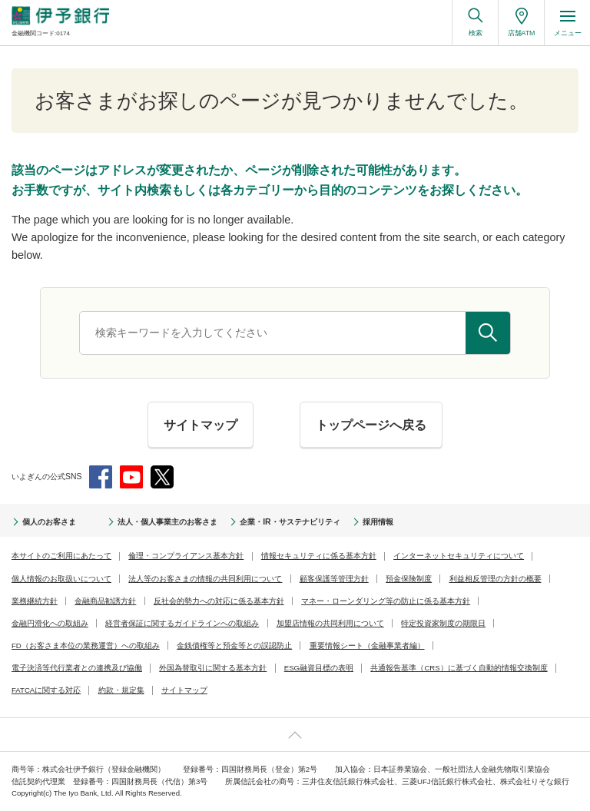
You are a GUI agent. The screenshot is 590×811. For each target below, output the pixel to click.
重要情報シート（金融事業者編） (367, 645)
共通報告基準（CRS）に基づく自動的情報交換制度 (458, 668)
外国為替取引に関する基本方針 (213, 668)
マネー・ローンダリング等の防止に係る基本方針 (385, 601)
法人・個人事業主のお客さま (167, 522)
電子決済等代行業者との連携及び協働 (77, 668)
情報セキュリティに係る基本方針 (318, 555)
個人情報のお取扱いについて (61, 578)
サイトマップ (184, 690)
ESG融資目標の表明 (318, 668)
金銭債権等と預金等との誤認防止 (234, 645)
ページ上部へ (295, 734)
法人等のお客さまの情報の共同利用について (205, 578)
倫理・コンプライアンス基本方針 (186, 555)
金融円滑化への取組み (50, 623)
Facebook (100, 476)
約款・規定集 (121, 690)
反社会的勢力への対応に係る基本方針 (219, 601)
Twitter (162, 476)
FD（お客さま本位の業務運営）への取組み (86, 645)
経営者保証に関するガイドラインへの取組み (182, 623)
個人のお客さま (49, 522)
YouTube (131, 476)
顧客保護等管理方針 (334, 578)
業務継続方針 (35, 601)
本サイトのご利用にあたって (61, 555)
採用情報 (378, 522)
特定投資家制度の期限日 (443, 623)
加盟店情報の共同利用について (330, 623)
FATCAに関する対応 (46, 690)
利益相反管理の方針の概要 (495, 578)
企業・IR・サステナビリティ (290, 522)
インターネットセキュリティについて (458, 555)
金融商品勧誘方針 (105, 601)
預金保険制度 (409, 578)
